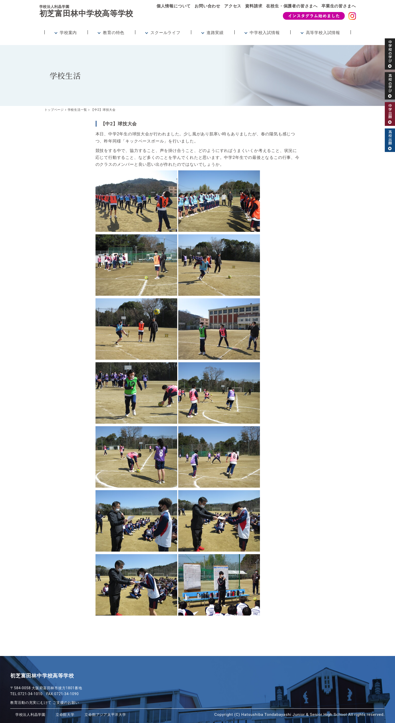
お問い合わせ (207, 6)
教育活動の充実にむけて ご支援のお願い (44, 702)
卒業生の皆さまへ (338, 6)
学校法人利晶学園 (31, 714)
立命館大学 (68, 714)
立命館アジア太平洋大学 (110, 714)
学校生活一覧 (77, 110)
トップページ (54, 110)
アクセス (232, 6)
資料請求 (253, 6)
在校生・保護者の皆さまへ (292, 6)
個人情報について (174, 6)
